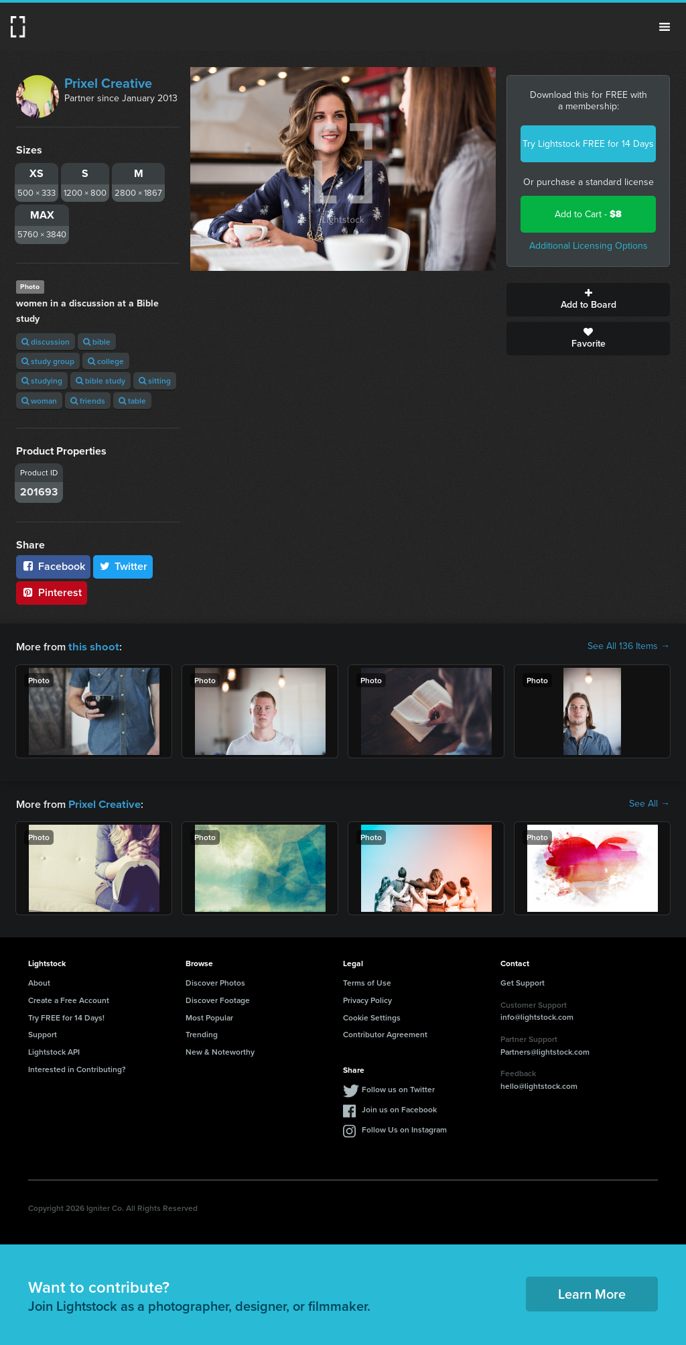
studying (41, 380)
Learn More (592, 1292)
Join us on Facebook (399, 1108)
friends (87, 400)
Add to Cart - (588, 214)
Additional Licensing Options (588, 246)
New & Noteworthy (220, 1050)
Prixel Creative (108, 83)
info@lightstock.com (536, 1015)
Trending (202, 1033)
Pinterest (51, 592)
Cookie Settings (372, 1016)
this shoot (91, 646)
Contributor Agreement (385, 1033)
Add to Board (588, 299)
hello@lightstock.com (538, 1084)
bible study (100, 380)
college (106, 361)
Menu (664, 27)
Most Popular (209, 1016)
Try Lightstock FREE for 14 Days (588, 144)
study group (47, 361)
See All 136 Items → (629, 646)
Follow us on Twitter (398, 1088)
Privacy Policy (367, 998)
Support (42, 1033)
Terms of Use (367, 981)
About (39, 981)
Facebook (53, 566)
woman (39, 400)
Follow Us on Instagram (404, 1128)
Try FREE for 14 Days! (66, 1016)
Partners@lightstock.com (545, 1050)
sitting (155, 380)
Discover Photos (215, 981)
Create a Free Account (68, 998)
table (132, 400)
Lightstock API (54, 1050)
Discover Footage (218, 998)
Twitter (123, 566)
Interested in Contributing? (77, 1067)
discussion (45, 341)
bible (97, 341)
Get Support (522, 981)
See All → (649, 803)
